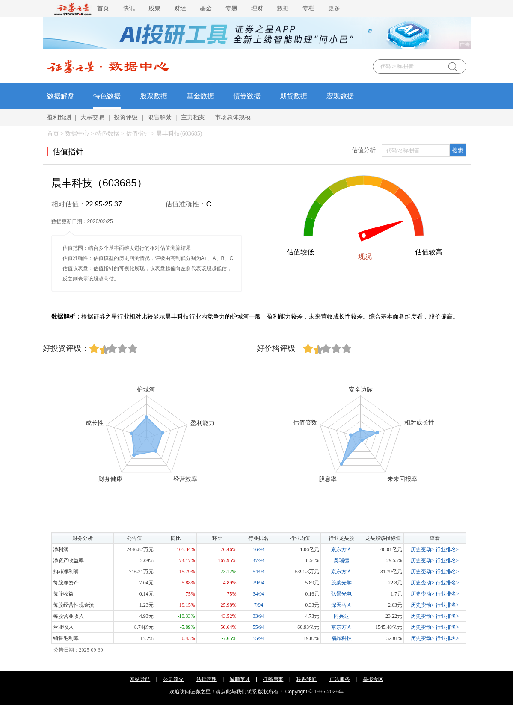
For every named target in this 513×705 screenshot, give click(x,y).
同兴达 (341, 616)
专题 (231, 8)
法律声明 (206, 679)
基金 (206, 8)
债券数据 (247, 96)
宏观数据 (340, 96)
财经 (180, 8)
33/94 (258, 616)
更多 (334, 8)
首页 (103, 8)
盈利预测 (59, 117)
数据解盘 (60, 96)
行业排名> (447, 549)
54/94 (258, 572)
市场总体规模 (233, 117)
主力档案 (193, 117)
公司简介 (173, 679)
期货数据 (293, 96)
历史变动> (422, 549)
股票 (154, 8)
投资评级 (126, 117)
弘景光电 (341, 594)
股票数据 (153, 96)
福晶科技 (341, 638)
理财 (257, 8)
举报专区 (373, 679)
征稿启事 (273, 679)
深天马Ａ (341, 605)
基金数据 (200, 96)
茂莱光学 (341, 583)
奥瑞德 (341, 560)
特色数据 (107, 96)
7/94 (258, 605)
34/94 (258, 594)
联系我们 (306, 679)
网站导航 (140, 679)
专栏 (308, 8)
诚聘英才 (240, 679)
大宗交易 (92, 117)
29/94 (258, 583)
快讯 (129, 8)
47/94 (258, 560)
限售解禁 (160, 117)
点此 (226, 692)
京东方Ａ (341, 549)
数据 (283, 8)
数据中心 (77, 133)
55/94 (258, 627)
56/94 (258, 549)
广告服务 (339, 679)
